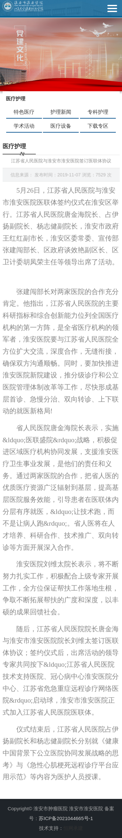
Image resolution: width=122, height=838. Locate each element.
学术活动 (24, 126)
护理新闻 (60, 112)
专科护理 (98, 112)
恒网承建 (73, 828)
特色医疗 (24, 112)
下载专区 (98, 126)
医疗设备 (60, 126)
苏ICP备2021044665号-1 (66, 818)
